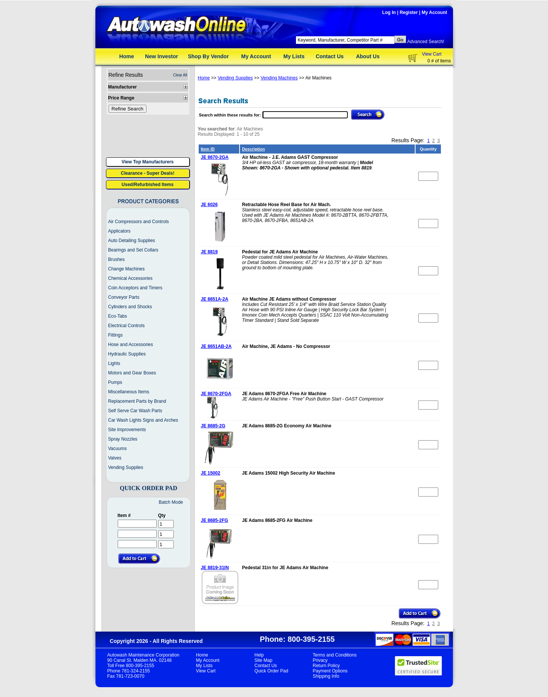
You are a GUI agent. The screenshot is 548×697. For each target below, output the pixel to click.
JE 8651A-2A (215, 299)
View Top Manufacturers (147, 162)
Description (253, 149)
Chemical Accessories (130, 278)
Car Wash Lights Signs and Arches (143, 420)
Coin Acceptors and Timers (135, 287)
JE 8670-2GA (215, 157)
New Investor (161, 56)
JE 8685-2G (213, 425)
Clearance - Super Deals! (147, 173)
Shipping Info (326, 676)
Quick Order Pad (271, 671)
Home (126, 56)
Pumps (115, 382)
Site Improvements (127, 429)
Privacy (320, 660)
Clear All (180, 75)
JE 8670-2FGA (216, 393)
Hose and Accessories (130, 344)
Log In (389, 12)
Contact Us (330, 56)
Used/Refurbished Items (147, 184)
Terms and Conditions (335, 655)
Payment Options (330, 671)
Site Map (263, 660)
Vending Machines (279, 78)
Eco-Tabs (117, 316)
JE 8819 (209, 252)
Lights (114, 363)
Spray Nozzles (122, 439)
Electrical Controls (126, 325)
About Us (368, 56)
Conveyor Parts (124, 297)
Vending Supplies (125, 467)
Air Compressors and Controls (138, 221)
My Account (434, 12)
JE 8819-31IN (215, 567)
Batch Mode (171, 502)
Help (259, 655)
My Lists (294, 56)
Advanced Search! (425, 41)
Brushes (116, 259)
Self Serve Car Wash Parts (135, 410)
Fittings (115, 335)
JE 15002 (210, 473)
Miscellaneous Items (128, 391)
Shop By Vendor (208, 56)
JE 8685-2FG (214, 520)
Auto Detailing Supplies (131, 240)
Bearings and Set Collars (133, 250)
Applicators (119, 231)
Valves (114, 458)
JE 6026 (209, 204)
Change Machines (126, 269)
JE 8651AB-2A (216, 346)
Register (409, 12)
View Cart (432, 54)
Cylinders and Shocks (130, 306)
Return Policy (326, 665)
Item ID (208, 149)
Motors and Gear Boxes (132, 373)
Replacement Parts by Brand (137, 401)
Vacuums (117, 448)
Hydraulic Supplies (127, 354)
